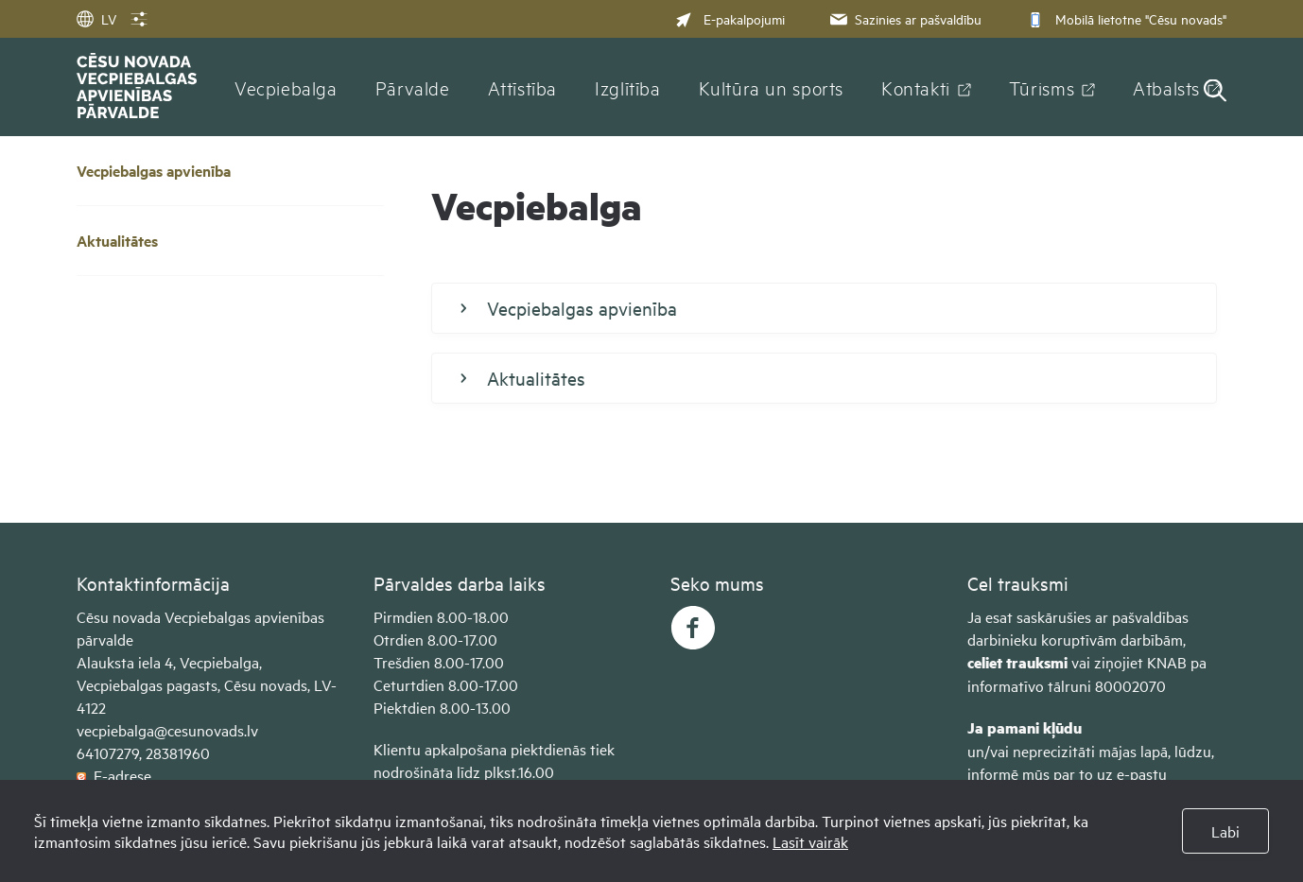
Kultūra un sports (771, 87)
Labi (1225, 831)
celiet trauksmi (1017, 662)
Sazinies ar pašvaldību (904, 18)
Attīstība (523, 87)
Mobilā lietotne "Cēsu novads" (1124, 18)
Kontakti (915, 87)
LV (96, 18)
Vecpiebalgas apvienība (154, 171)
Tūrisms (1041, 87)
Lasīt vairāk (810, 841)
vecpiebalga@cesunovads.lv (167, 729)
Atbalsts (1166, 87)
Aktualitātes (117, 240)
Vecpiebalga (286, 87)
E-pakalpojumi (730, 18)
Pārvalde (412, 87)
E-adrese (114, 775)
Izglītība (628, 87)
